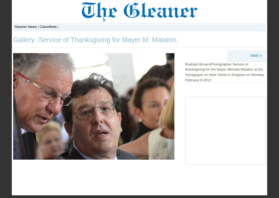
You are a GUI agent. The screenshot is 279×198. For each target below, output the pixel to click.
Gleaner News (26, 27)
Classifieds (48, 27)
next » (256, 55)
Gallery (25, 39)
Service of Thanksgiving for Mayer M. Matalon (107, 39)
